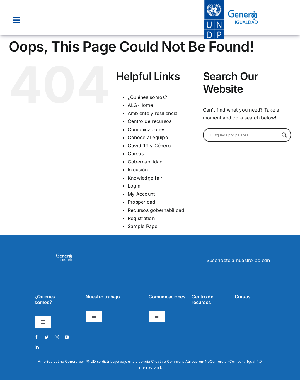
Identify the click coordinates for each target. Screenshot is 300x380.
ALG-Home (140, 105)
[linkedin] (37, 347)
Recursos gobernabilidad (156, 210)
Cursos (136, 153)
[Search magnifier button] (284, 135)
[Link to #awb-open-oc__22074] (16, 20)
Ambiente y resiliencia (153, 113)
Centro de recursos (149, 121)
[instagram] (57, 337)
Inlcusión (138, 170)
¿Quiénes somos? (147, 97)
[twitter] (47, 337)
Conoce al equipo (148, 137)
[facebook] (37, 337)
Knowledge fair (145, 178)
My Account (141, 194)
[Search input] (244, 135)
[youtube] (67, 337)
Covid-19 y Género (149, 145)
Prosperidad (142, 202)
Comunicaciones (146, 129)
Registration (141, 218)
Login (134, 186)
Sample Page (143, 226)
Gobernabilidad (145, 162)
